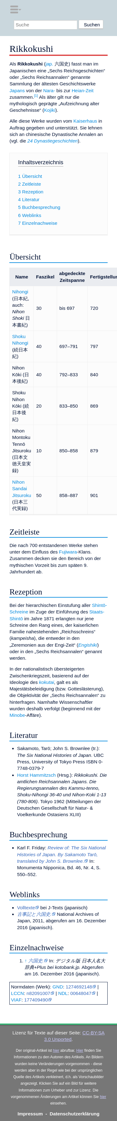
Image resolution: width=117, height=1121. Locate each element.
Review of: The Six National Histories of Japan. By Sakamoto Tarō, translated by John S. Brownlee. (61, 854)
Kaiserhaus (85, 121)
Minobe (17, 715)
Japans (17, 90)
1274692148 (79, 986)
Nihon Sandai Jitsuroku (21, 488)
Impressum (30, 1113)
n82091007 (38, 993)
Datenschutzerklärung (75, 1113)
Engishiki (87, 645)
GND (57, 986)
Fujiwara (68, 551)
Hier (79, 1050)
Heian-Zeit (83, 90)
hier (56, 1050)
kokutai (46, 682)
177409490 (36, 999)
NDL (62, 993)
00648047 (80, 993)
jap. (49, 63)
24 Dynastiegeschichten (52, 140)
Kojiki (49, 110)
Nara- (49, 90)
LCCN (17, 993)
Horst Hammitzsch (36, 775)
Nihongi (20, 291)
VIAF (16, 999)
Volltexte (26, 907)
